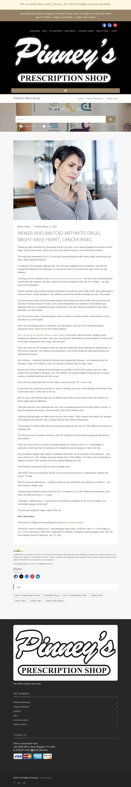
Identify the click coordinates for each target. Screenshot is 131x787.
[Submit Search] (110, 119)
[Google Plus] (19, 783)
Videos (48, 126)
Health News (28, 126)
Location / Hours (85, 31)
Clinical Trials (96, 595)
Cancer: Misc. (20, 601)
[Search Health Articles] (61, 119)
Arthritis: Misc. (36, 601)
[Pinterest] (115, 25)
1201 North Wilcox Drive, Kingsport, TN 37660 (42, 13)
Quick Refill (70, 31)
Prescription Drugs (51, 595)
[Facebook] (104, 25)
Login (114, 31)
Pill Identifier (55, 31)
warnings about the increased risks (66, 278)
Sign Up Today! (102, 31)
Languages (35, 31)
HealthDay (32, 564)
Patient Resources (95, 98)
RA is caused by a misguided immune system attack (41, 335)
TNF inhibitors (81, 382)
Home (80, 98)
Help (45, 31)
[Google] (110, 25)
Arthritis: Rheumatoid (54, 601)
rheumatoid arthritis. (75, 522)
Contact (17, 711)
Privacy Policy (20, 724)
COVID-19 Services (21, 707)
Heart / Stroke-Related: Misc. (75, 595)
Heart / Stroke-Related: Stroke (27, 595)
